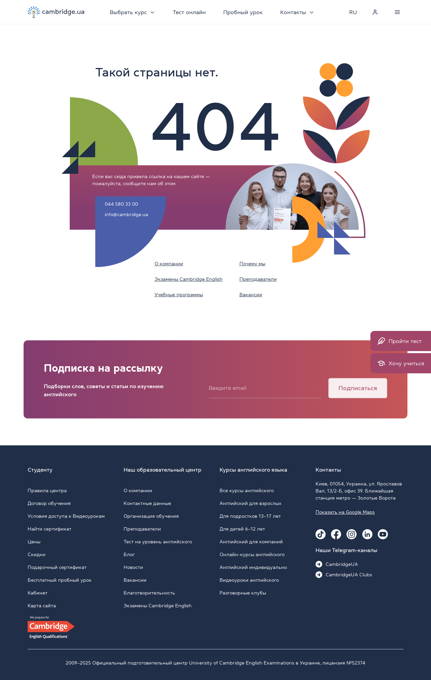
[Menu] (397, 12)
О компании (169, 263)
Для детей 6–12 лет (242, 528)
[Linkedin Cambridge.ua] (367, 534)
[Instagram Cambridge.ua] (351, 534)
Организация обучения (151, 516)
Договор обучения (49, 503)
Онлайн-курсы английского (252, 554)
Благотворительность (149, 592)
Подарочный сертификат (57, 567)
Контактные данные (147, 503)
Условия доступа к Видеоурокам (66, 516)
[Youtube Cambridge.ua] (383, 534)
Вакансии (250, 294)
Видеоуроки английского (249, 580)
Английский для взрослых (250, 503)
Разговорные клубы (243, 592)
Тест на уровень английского (158, 541)
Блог (129, 554)
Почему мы (252, 263)
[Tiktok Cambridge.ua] (321, 534)
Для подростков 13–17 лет (250, 516)
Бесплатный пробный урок (60, 580)
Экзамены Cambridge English (189, 279)
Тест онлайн (189, 12)
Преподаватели (258, 279)
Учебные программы (179, 294)
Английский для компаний (251, 541)
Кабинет (37, 592)
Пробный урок (243, 12)
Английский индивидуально (253, 567)
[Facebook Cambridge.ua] (336, 534)
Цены (34, 541)
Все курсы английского (247, 490)
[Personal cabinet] (375, 12)
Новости (133, 567)
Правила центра (47, 490)
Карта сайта (42, 605)
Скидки (36, 554)
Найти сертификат (49, 528)
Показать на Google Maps (345, 512)
